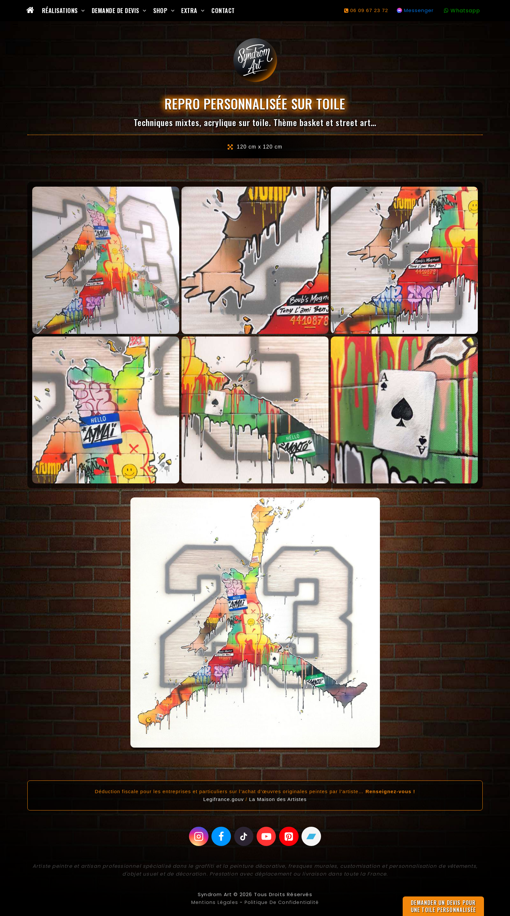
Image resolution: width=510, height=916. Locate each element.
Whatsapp (465, 10)
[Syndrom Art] (255, 60)
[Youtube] (266, 836)
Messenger (419, 10)
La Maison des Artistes (278, 799)
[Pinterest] (289, 836)
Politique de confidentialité (282, 902)
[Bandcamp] (311, 836)
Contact (223, 10)
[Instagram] (198, 836)
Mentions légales (213, 902)
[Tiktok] (244, 836)
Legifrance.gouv (223, 799)
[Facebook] (221, 836)
